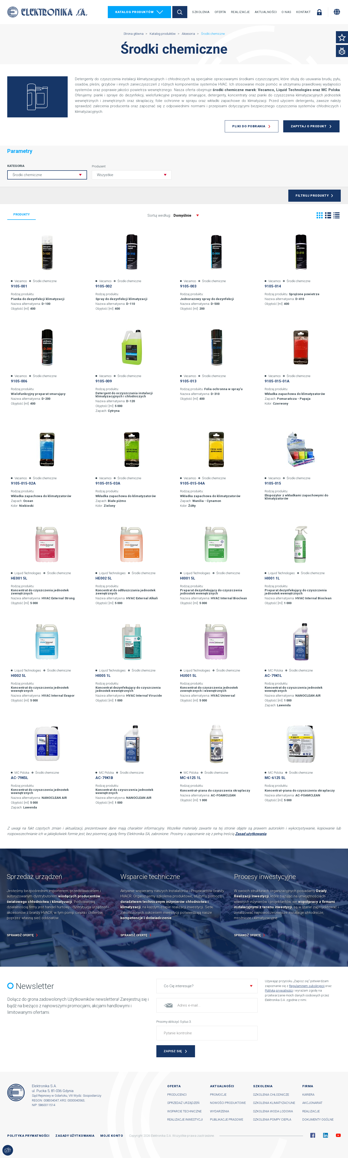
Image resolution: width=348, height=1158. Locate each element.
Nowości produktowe (228, 1103)
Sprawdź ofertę (20, 935)
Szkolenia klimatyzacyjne (274, 1103)
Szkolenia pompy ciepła (272, 1119)
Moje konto (111, 1135)
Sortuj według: (175, 215)
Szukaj (179, 12)
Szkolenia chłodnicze (271, 1094)
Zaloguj (319, 12)
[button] (132, 174)
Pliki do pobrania (248, 126)
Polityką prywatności (279, 990)
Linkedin (325, 1135)
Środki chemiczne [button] (27, 175)
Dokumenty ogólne (318, 1119)
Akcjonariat (312, 1103)
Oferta (220, 12)
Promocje (218, 1094)
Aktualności (266, 12)
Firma (307, 1086)
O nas (286, 12)
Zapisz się (173, 1051)
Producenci (177, 1094)
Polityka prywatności (28, 1135)
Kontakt (303, 12)
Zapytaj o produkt (309, 126)
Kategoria (15, 166)
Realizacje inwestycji (185, 1119)
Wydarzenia (219, 1111)
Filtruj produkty (312, 195)
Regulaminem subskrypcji (307, 986)
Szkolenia (201, 12)
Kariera (308, 1094)
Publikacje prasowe (226, 1119)
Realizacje (240, 12)
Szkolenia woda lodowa (273, 1111)
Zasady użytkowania (74, 1135)
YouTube (338, 1135)
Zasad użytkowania (250, 834)
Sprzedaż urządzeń (183, 1103)
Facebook (312, 1135)
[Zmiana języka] (337, 12)
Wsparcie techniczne (184, 1111)
